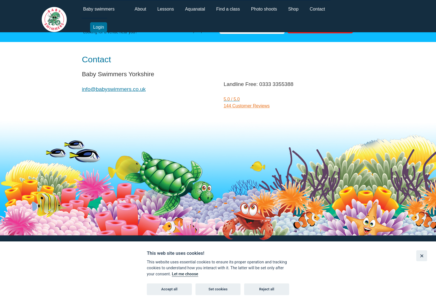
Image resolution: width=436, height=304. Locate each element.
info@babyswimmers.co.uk (114, 89)
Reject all (266, 289)
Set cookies (218, 289)
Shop (293, 9)
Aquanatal (195, 9)
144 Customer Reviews (246, 105)
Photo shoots (264, 9)
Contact (317, 9)
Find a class (228, 9)
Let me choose (185, 274)
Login (98, 27)
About (140, 9)
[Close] (421, 255)
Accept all (169, 289)
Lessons (165, 9)
